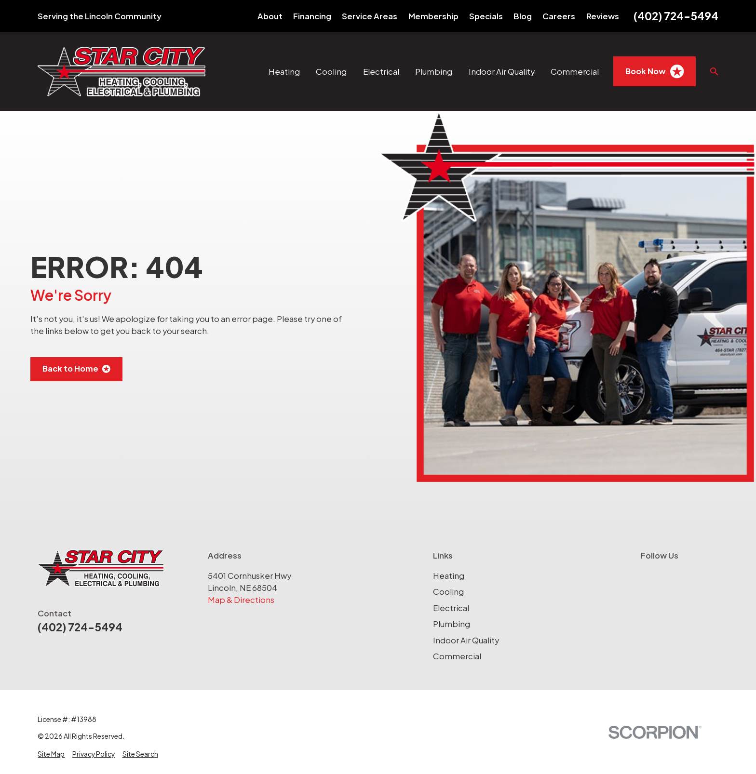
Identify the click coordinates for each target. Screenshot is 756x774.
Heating (448, 576)
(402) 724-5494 (676, 16)
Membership (433, 16)
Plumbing (451, 624)
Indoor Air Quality (466, 640)
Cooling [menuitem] (331, 72)
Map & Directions (241, 600)
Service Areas (369, 16)
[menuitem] (51, 754)
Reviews (602, 16)
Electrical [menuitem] (381, 72)
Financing (312, 16)
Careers (558, 16)
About (270, 16)
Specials (486, 16)
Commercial (457, 656)
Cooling (448, 592)
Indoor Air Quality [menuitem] (502, 72)
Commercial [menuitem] (575, 72)
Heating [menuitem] (284, 72)
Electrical (451, 608)
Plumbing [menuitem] (433, 72)
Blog (522, 16)
